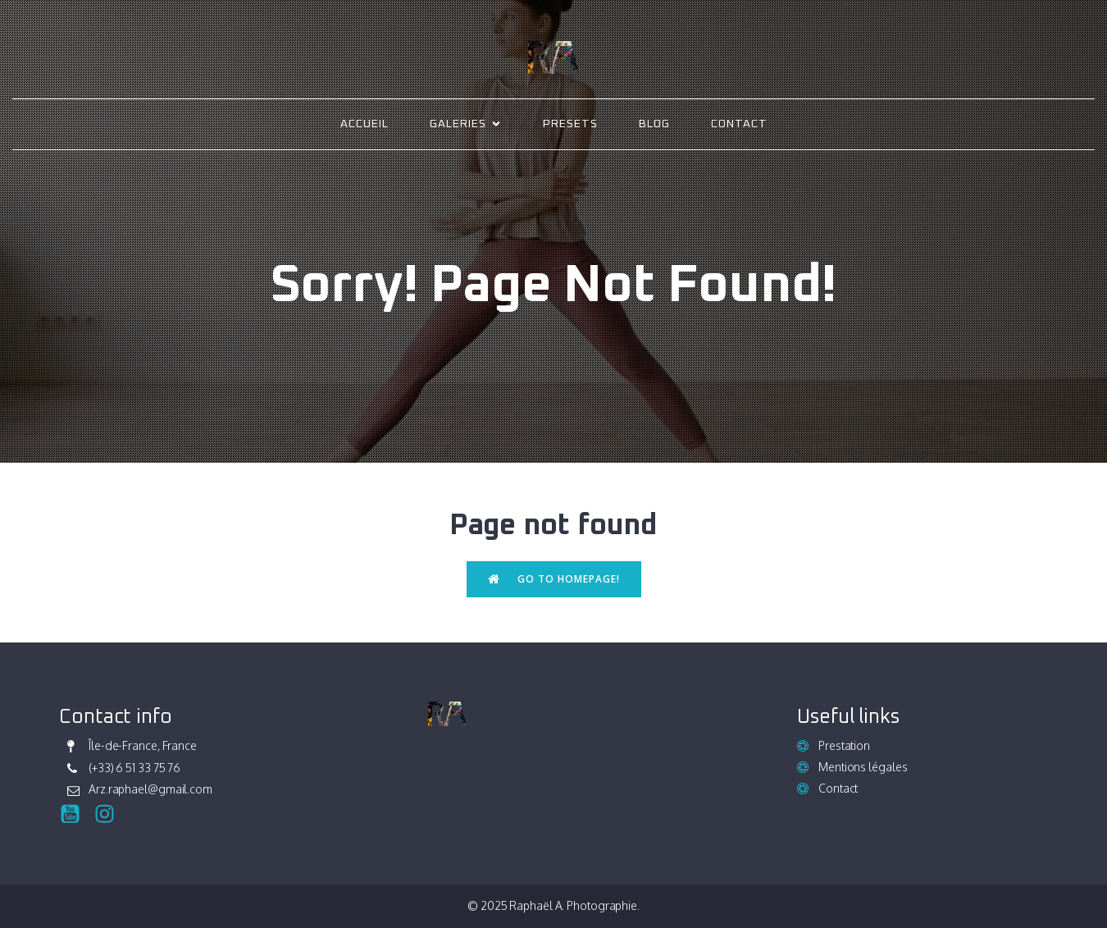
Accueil (364, 124)
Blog (654, 124)
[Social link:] (76, 814)
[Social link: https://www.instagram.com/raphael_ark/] (110, 814)
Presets (570, 124)
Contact (739, 124)
